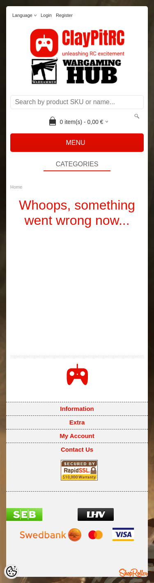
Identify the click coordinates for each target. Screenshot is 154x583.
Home (16, 186)
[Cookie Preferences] (11, 571)
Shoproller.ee (133, 573)
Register (64, 15)
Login (46, 15)
